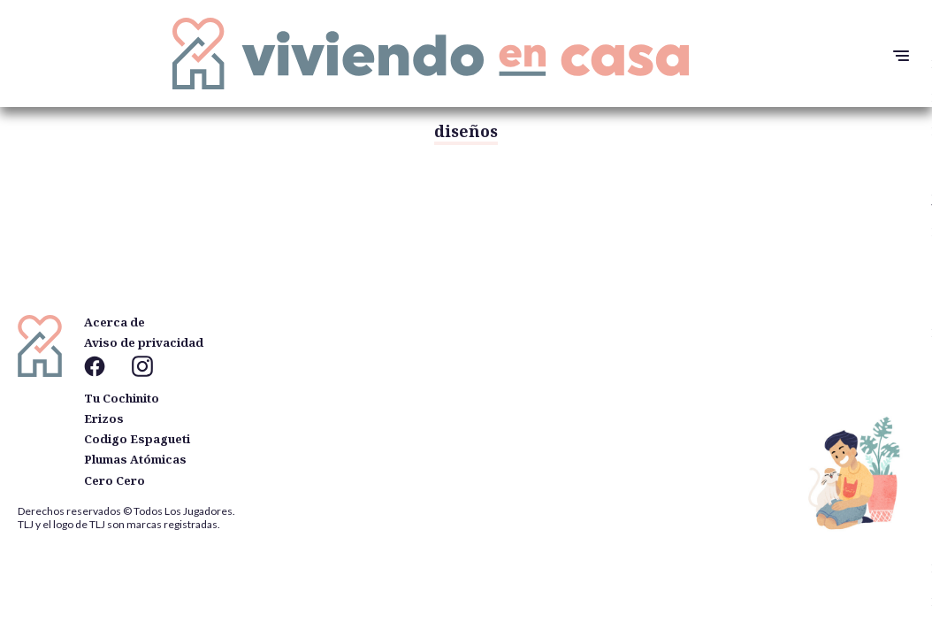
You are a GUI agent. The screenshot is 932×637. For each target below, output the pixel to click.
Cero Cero (114, 480)
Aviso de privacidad (143, 342)
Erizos (104, 418)
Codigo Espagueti (137, 439)
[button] (896, 55)
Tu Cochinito (121, 398)
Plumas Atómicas (135, 459)
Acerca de (114, 322)
